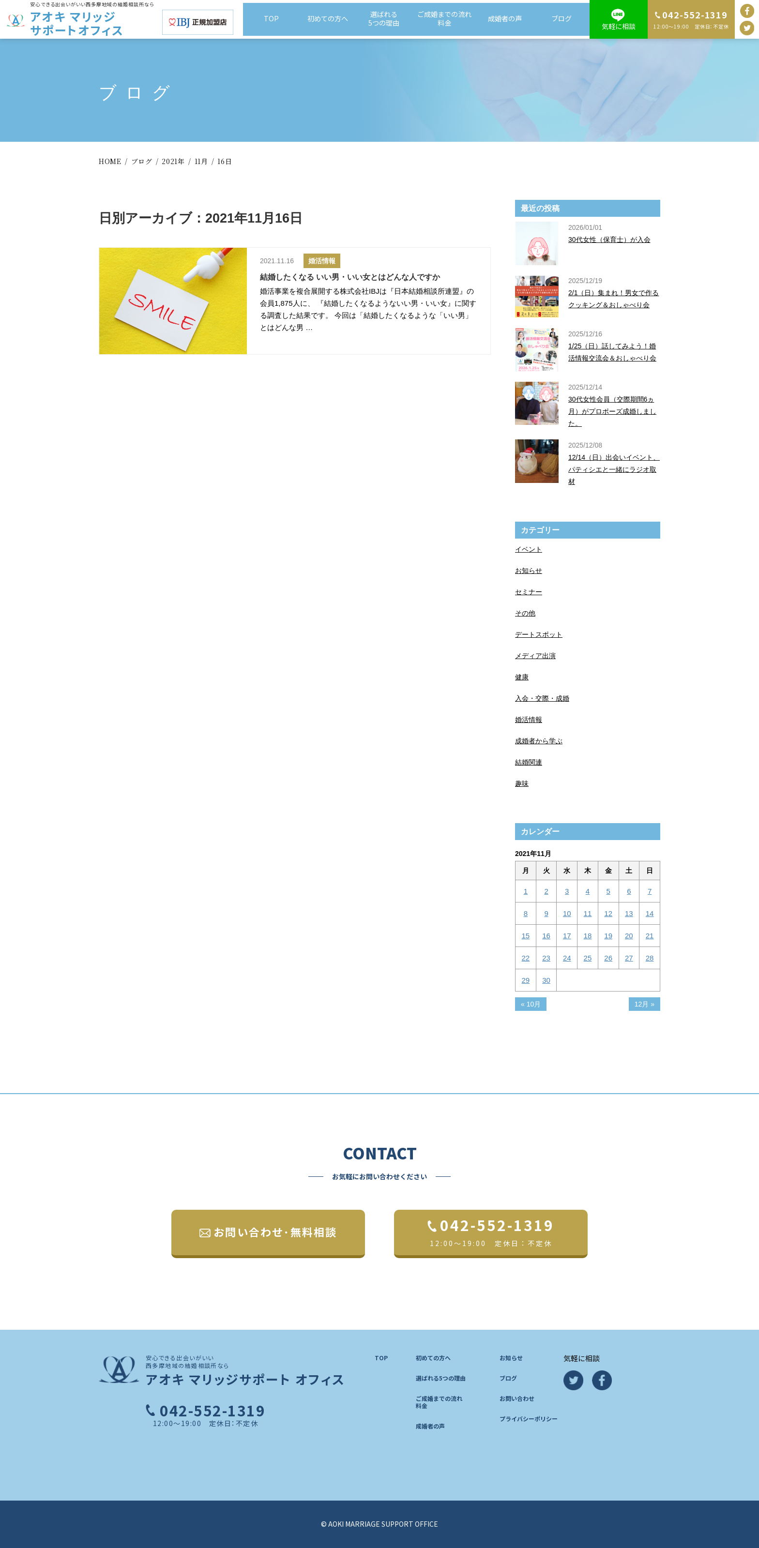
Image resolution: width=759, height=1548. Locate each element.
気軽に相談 (619, 26)
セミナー (528, 592)
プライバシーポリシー (529, 1418)
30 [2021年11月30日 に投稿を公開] (546, 980)
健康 (522, 677)
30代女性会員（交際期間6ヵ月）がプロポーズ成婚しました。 (612, 411)
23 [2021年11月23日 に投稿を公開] (546, 958)
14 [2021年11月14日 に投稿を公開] (650, 913)
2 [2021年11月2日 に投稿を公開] (546, 891)
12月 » (644, 1004)
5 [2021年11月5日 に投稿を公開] (608, 891)
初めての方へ (329, 18)
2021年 (173, 161)
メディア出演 (535, 656)
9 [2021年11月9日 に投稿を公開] (546, 913)
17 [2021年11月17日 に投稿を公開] (567, 936)
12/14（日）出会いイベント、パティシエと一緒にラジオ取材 (614, 469)
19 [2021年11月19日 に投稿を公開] (608, 936)
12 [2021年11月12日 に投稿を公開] (608, 913)
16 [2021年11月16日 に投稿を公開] (546, 936)
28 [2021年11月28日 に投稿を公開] (650, 958)
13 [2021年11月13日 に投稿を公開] (629, 913)
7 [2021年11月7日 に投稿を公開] (650, 891)
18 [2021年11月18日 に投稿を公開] (588, 936)
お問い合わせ (517, 1398)
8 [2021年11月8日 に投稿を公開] (526, 913)
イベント (528, 549)
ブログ (561, 18)
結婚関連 (528, 762)
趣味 (522, 783)
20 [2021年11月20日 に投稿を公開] (629, 936)
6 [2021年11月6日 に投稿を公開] (629, 891)
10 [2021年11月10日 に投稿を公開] (567, 913)
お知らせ (528, 570)
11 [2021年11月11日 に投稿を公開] (588, 913)
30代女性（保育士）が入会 (609, 239)
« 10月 (531, 1004)
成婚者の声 (503, 18)
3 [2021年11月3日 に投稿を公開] (567, 891)
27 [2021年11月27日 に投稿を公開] (629, 958)
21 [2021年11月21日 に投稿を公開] (650, 936)
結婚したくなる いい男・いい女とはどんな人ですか (350, 277)
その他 (525, 613)
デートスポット (538, 634)
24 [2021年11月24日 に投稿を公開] (567, 958)
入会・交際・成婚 (542, 698)
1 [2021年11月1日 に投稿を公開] (526, 891)
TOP (272, 18)
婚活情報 (321, 261)
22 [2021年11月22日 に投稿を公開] (526, 958)
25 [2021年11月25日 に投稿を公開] (588, 958)
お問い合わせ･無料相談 (275, 1231)
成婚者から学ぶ (538, 741)
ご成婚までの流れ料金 (445, 19)
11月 (201, 161)
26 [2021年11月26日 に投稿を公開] (608, 958)
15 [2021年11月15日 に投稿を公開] (526, 936)
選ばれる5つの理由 (386, 19)
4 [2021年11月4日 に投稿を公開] (588, 891)
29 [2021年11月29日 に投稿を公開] (526, 980)
